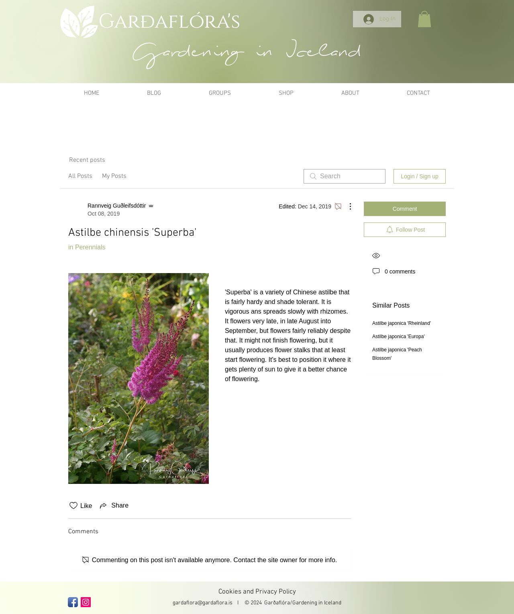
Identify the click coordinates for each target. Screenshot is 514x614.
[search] (345, 176)
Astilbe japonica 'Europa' (398, 336)
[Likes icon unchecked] (73, 505)
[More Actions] (346, 206)
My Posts (114, 176)
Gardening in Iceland (316, 603)
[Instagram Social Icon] (86, 602)
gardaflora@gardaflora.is (203, 603)
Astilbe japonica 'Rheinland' (401, 323)
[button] (424, 19)
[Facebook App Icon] (73, 602)
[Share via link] (113, 505)
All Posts (80, 176)
